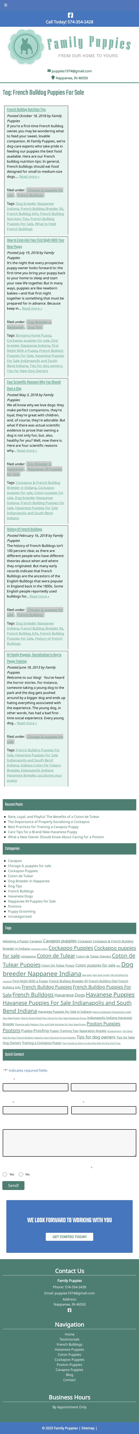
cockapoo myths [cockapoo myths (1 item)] (39, 948)
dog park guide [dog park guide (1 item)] (101, 975)
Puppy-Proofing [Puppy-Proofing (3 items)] (35, 1030)
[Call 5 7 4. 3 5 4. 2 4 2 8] (80, 22)
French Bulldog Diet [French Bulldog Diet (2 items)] (103, 981)
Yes (11, 1174)
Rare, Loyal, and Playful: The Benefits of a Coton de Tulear (53, 816)
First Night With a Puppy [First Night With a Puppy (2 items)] (30, 981)
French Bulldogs (30, 195)
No (28, 1174)
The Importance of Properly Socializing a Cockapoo (49, 821)
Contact (69, 1379)
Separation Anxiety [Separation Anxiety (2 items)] (93, 1031)
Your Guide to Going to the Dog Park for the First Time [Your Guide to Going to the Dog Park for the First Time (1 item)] (91, 1043)
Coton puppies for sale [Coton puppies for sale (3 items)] (95, 965)
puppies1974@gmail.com (72, 71)
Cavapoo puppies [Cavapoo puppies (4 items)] (60, 941)
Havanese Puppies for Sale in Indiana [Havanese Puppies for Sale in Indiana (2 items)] (65, 1011)
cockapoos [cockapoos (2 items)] (28, 956)
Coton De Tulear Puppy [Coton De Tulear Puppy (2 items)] (58, 965)
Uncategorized (20, 916)
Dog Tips (35, 327)
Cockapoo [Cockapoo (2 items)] (85, 941)
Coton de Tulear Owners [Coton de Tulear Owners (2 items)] (93, 956)
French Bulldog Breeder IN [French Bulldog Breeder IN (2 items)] (68, 981)
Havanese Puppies (69, 1349)
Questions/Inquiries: (19, 1125)
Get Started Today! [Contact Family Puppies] (69, 1236)
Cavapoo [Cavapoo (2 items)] (36, 941)
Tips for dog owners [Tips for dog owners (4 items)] (96, 1037)
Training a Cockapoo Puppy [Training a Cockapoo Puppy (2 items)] (42, 1043)
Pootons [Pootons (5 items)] (11, 1030)
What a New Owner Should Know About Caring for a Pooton (56, 837)
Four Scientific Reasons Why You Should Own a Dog (34, 385)
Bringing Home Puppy (33, 335)
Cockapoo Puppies (23, 871)
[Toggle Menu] (5, 5)
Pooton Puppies (69, 1364)
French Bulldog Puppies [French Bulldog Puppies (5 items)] (47, 987)
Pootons (15, 906)
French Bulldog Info (22, 213)
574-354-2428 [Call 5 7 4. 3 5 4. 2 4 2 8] (75, 1287)
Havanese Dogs (20, 896)
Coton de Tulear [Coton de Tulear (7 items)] (56, 955)
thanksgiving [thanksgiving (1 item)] (114, 1031)
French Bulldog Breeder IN (42, 208)
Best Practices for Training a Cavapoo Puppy (43, 826)
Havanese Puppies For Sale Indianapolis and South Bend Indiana (35, 360)
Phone (77, 1102)
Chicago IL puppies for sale (35, 739)
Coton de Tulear (20, 876)
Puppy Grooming (21, 911)
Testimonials (69, 1339)
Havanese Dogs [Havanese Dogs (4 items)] (69, 995)
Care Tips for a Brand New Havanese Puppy (42, 832)
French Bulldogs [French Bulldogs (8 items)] (33, 994)
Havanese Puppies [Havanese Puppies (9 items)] (110, 994)
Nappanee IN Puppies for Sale (34, 471)
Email (8, 1102)
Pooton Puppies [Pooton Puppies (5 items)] (103, 1023)
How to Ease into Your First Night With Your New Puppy (35, 243)
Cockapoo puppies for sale (28, 340)
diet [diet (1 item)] (118, 965)
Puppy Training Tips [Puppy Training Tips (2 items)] (64, 1031)
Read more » (29, 176)
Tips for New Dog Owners (27, 370)
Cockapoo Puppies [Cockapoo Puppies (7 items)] (71, 947)
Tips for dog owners (46, 365)
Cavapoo (15, 860)
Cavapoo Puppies (69, 1369)
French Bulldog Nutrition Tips (26, 110)
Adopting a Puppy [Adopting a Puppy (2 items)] (16, 941)
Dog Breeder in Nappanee (29, 881)
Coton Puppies (69, 1354)
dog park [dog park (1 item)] (87, 975)
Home (69, 1334)
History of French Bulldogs (24, 529)
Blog (69, 1374)
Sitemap (87, 1428)
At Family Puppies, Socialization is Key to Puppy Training (34, 658)
